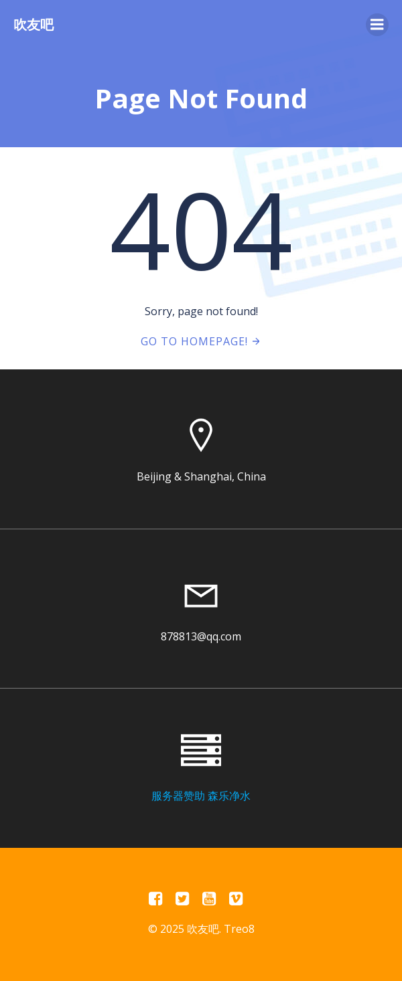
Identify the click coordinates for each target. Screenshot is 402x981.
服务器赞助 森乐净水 (201, 795)
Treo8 (239, 928)
